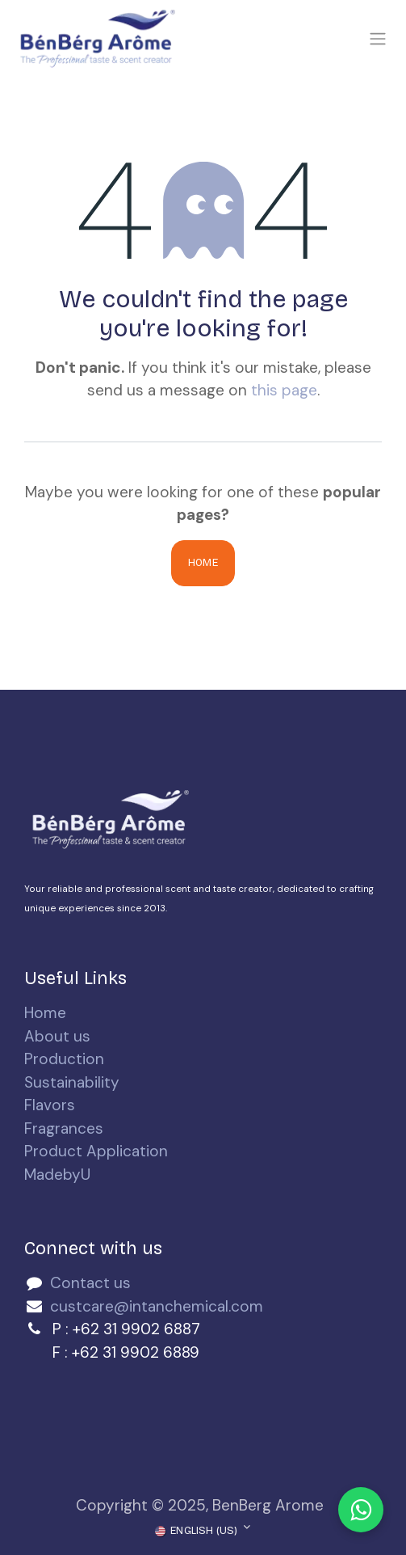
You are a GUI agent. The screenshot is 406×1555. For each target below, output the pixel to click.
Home (203, 562)
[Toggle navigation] (378, 39)
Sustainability (71, 1082)
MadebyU (57, 1174)
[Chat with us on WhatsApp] (360, 1509)
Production (64, 1059)
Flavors (49, 1105)
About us (57, 1036)
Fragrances (63, 1128)
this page (284, 390)
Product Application (96, 1151)
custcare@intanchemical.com (156, 1306)
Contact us (90, 1283)
